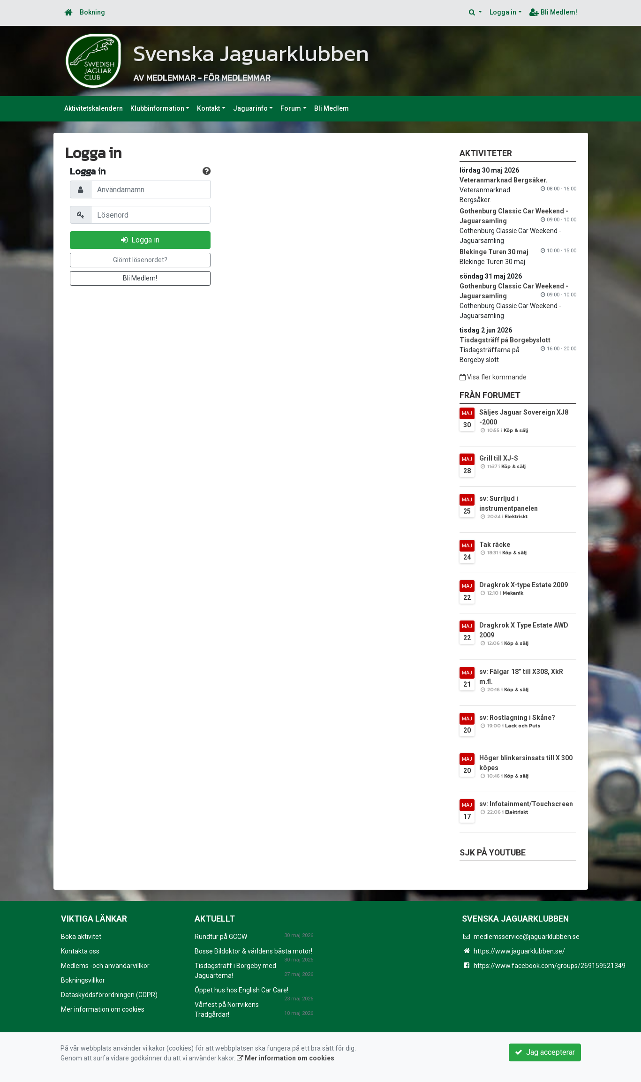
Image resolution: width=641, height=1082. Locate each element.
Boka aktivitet (81, 936)
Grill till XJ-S (498, 458)
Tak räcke (494, 544)
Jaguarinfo (250, 108)
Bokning (92, 12)
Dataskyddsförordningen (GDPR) (109, 995)
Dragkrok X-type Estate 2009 (523, 585)
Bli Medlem (331, 108)
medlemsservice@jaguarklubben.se (527, 936)
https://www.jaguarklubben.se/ (519, 951)
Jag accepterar (545, 1052)
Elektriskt (516, 516)
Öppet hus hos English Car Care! (241, 990)
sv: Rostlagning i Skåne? (517, 717)
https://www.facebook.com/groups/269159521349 (550, 965)
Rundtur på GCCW (221, 936)
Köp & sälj (516, 430)
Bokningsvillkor (83, 980)
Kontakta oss (80, 951)
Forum (290, 108)
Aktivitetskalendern (93, 108)
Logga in (503, 12)
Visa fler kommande (493, 377)
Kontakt (208, 108)
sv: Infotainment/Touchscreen (526, 804)
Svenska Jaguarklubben (266, 52)
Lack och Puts (522, 725)
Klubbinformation (157, 108)
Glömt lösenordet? (140, 260)
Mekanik (513, 593)
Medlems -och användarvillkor (105, 965)
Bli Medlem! (553, 12)
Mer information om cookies (102, 1009)
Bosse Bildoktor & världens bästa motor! (253, 951)
